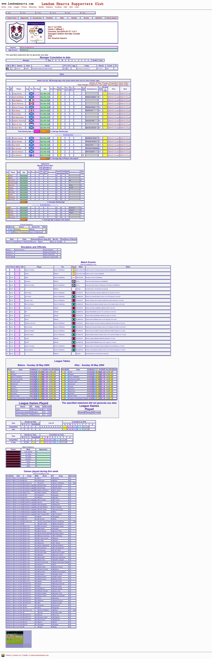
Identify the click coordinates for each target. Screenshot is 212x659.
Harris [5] (11, 192)
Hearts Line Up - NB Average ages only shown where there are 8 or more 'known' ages (68, 80)
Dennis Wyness (18, 152)
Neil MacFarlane (18, 117)
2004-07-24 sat (125, 97)
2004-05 (17, 68)
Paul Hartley (17, 114)
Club (10, 7)
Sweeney (12, 197)
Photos (24, 7)
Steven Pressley (18, 107)
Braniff (11, 212)
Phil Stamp (16, 110)
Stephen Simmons (19, 121)
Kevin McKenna (18, 103)
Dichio (11, 194)
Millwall (27, 68)
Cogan (11, 187)
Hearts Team (11, 18)
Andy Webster (17, 141)
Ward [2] (11, 185)
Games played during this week (41, 471)
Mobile (41, 7)
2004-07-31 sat (125, 93)
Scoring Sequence (26, 224)
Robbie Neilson (18, 138)
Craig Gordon (17, 93)
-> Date (68, 13)
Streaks (74, 18)
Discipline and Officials (33, 247)
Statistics (49, 7)
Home (3, 7)
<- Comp (38, 13)
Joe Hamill (16, 145)
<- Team (8, 13)
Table (62, 18)
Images (16, 7)
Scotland (58, 7)
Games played (111, 18)
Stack (11, 175)
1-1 (65, 68)
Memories (33, 7)
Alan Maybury (17, 100)
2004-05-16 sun (113, 93)
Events (86, 18)
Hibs (65, 7)
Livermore (12, 180)
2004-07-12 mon (113, 124)
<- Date (23, 13)
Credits (25, 655)
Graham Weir (17, 128)
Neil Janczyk (17, 148)
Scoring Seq (37, 18)
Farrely (11, 190)
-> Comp (53, 13)
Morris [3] (12, 199)
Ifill (10, 207)
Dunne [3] (12, 217)
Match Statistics (28, 447)
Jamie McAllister (18, 97)
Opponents (24, 18)
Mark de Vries (17, 124)
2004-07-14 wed (113, 97)
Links (77, 7)
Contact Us (16, 655)
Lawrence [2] (13, 182)
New (71, 7)
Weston (11, 215)
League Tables (62, 361)
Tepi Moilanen (17, 155)
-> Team (83, 13)
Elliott (11, 178)
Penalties (49, 18)
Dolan (11, 210)
